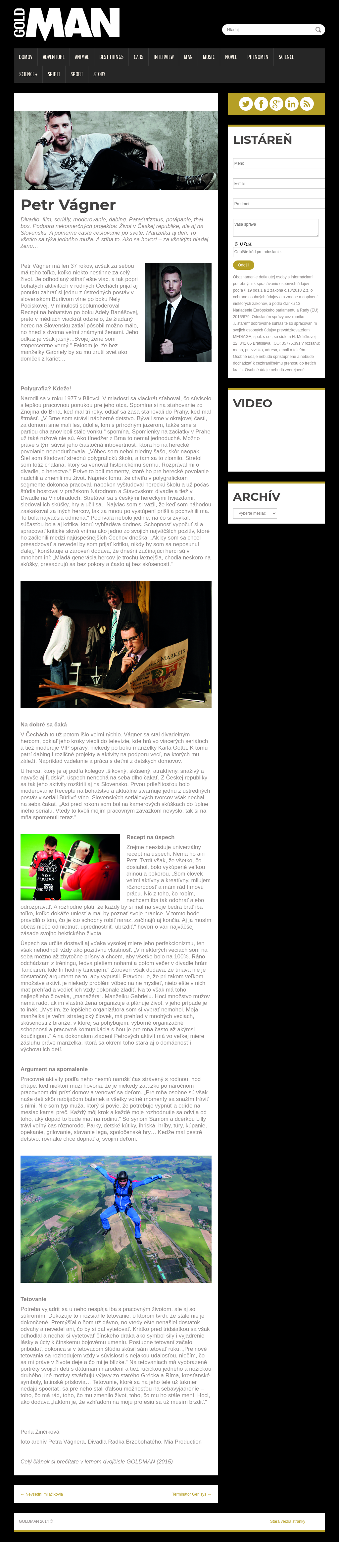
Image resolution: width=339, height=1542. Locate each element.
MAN (188, 57)
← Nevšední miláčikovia (42, 1494)
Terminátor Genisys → (192, 1494)
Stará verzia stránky (287, 1521)
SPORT (77, 74)
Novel (231, 57)
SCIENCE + (28, 74)
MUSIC (209, 57)
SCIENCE (286, 57)
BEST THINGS (111, 57)
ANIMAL (82, 57)
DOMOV (25, 57)
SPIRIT (54, 74)
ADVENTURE (54, 57)
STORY (99, 74)
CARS (138, 57)
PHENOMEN (257, 57)
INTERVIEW (164, 57)
